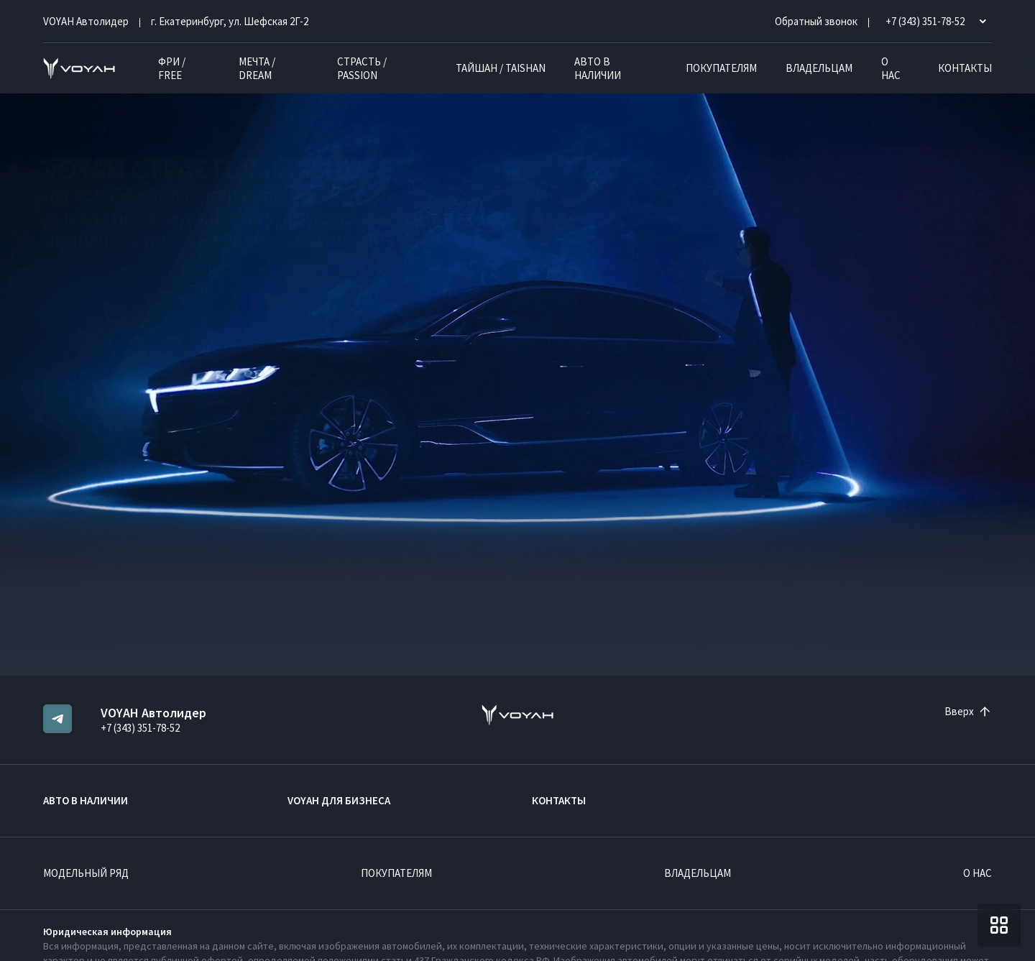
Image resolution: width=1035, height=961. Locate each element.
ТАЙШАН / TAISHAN (501, 68)
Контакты (965, 68)
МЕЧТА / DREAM (257, 68)
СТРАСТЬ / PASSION (362, 68)
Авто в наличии (597, 68)
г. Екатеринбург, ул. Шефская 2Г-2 (229, 21)
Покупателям (721, 68)
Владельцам (819, 68)
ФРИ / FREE (171, 68)
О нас (891, 68)
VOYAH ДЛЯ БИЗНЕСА (339, 800)
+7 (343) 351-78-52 (140, 728)
